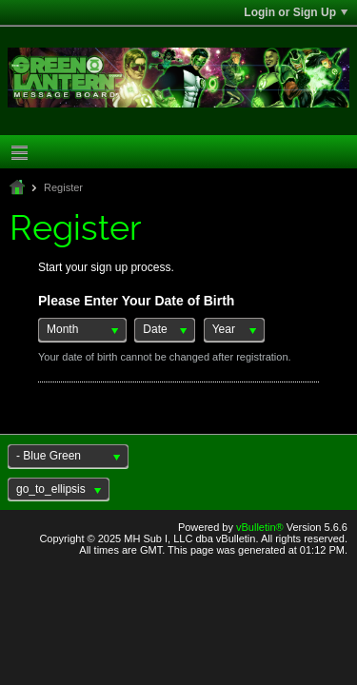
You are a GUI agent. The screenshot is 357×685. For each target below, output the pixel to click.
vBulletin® (260, 527)
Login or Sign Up (295, 12)
